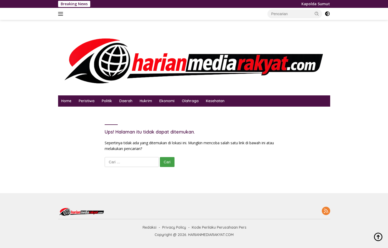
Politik (107, 101)
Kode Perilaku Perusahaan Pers (219, 227)
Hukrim (146, 101)
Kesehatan (215, 101)
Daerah (125, 101)
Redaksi (149, 227)
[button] (317, 13)
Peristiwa (86, 101)
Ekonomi (167, 101)
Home (66, 101)
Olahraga (190, 101)
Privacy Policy (174, 227)
